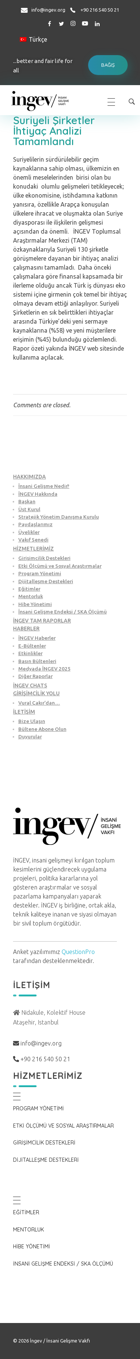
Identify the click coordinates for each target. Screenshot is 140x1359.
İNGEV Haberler (37, 638)
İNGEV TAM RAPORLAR (42, 621)
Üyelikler (29, 532)
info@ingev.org (48, 9)
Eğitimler (29, 589)
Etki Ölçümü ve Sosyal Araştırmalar (60, 566)
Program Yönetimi (39, 573)
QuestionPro (78, 951)
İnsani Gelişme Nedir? (43, 486)
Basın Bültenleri (37, 661)
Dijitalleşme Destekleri (45, 581)
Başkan (26, 501)
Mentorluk (30, 596)
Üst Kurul (29, 509)
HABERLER (26, 629)
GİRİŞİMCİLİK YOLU (36, 693)
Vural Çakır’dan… (39, 703)
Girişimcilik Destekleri (44, 558)
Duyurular (30, 737)
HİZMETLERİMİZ (33, 549)
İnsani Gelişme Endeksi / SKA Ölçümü (62, 612)
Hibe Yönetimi (35, 604)
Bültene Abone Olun (42, 729)
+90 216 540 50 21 (99, 9)
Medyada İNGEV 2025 (44, 669)
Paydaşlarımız (35, 524)
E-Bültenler (32, 646)
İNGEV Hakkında (37, 494)
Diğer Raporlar (35, 676)
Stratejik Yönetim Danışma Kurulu (58, 517)
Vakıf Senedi (33, 540)
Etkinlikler (30, 653)
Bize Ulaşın (31, 721)
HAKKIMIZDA (29, 477)
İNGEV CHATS (30, 685)
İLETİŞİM (24, 712)
